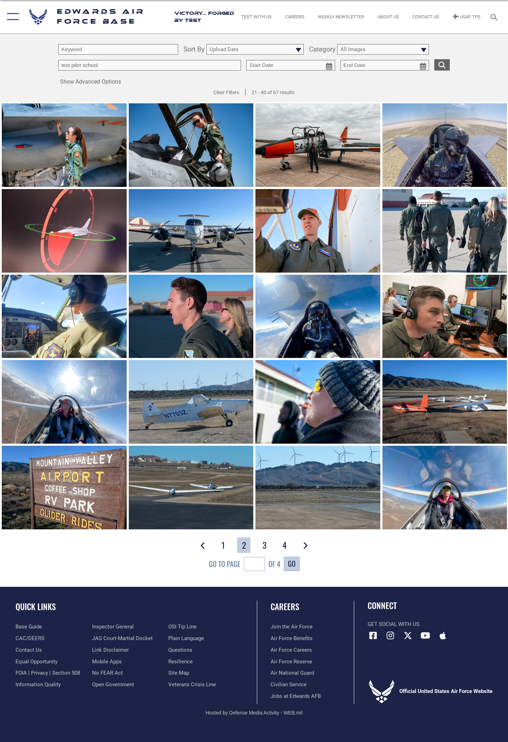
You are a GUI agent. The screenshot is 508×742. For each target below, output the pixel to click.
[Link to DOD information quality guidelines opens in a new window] (38, 684)
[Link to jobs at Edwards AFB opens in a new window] (296, 696)
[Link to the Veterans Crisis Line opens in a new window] (192, 684)
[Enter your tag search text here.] (149, 65)
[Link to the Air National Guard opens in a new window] (292, 673)
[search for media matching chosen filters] (442, 64)
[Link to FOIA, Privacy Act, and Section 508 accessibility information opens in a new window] (48, 673)
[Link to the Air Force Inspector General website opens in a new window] (113, 627)
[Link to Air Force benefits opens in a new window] (292, 638)
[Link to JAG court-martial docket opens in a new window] (122, 638)
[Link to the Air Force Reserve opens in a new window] (291, 661)
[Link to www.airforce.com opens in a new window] (292, 627)
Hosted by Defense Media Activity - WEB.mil (254, 713)
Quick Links (36, 607)
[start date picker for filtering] (290, 65)
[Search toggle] (495, 16)
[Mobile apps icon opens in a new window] (442, 635)
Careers (285, 607)
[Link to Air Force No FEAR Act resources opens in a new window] (107, 673)
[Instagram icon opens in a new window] (390, 635)
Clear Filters (226, 92)
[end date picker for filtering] (384, 65)
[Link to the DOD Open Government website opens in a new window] (113, 684)
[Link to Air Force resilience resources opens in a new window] (180, 661)
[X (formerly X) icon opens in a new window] (408, 635)
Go (292, 563)
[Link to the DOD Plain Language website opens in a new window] (186, 638)
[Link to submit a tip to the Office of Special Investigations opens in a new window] (182, 627)
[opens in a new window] (29, 627)
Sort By (194, 49)
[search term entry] (118, 49)
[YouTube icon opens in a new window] (425, 635)
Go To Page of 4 (244, 565)
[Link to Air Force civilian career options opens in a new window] (289, 684)
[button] (11, 17)
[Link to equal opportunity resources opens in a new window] (37, 661)
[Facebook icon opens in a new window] (373, 635)
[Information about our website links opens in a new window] (110, 650)
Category (322, 49)
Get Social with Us (393, 624)
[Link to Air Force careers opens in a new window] (291, 650)
